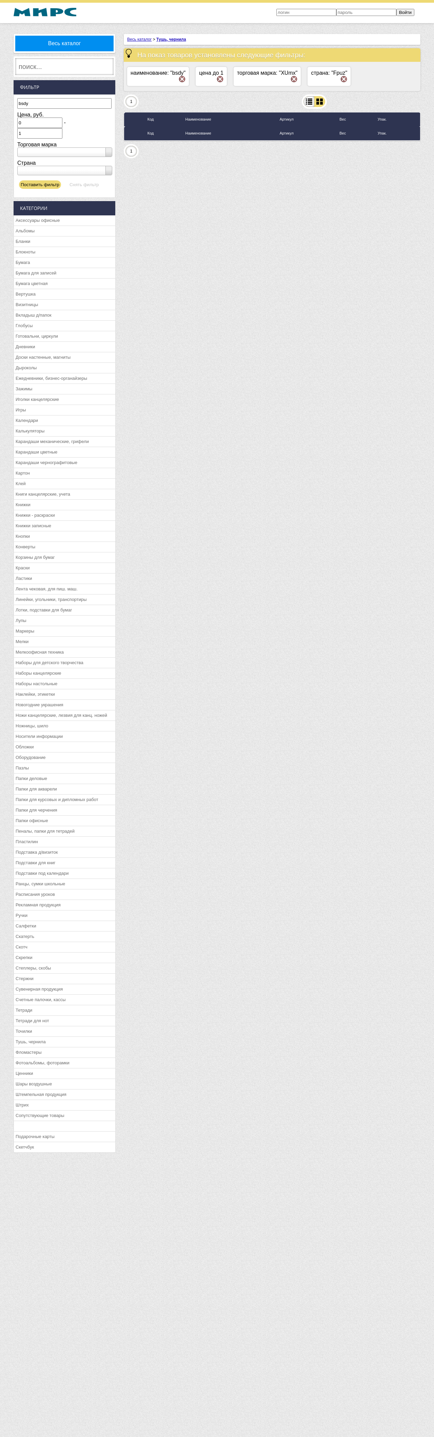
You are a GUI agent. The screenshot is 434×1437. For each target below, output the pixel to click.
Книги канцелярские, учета (43, 494)
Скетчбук (25, 1147)
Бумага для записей (36, 273)
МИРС (45, 12)
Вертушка (26, 294)
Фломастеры (29, 1052)
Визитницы (27, 304)
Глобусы (24, 325)
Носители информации (39, 736)
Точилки (24, 1031)
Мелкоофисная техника (40, 652)
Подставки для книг (36, 862)
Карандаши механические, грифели (52, 441)
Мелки (22, 641)
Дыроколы (26, 367)
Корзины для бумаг (35, 557)
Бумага (23, 262)
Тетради (24, 1010)
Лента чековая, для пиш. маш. (47, 588)
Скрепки (24, 957)
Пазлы (22, 767)
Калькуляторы (30, 430)
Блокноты (25, 251)
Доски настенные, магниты (43, 357)
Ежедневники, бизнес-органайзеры (51, 378)
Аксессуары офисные (38, 220)
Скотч (21, 947)
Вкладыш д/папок (34, 315)
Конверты (25, 546)
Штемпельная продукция (41, 1094)
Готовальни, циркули (37, 336)
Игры (21, 409)
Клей (21, 483)
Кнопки (23, 536)
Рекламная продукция (38, 904)
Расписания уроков (35, 894)
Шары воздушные (34, 1083)
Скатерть (25, 936)
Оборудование (30, 757)
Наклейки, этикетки (35, 694)
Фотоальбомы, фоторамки (43, 1062)
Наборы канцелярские (38, 673)
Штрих (22, 1104)
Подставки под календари (42, 873)
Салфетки (26, 925)
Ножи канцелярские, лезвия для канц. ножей (61, 715)
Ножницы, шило (32, 725)
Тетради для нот (32, 1020)
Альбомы (25, 230)
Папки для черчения (36, 810)
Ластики (24, 578)
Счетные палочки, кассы (41, 999)
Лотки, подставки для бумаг (44, 610)
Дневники (25, 346)
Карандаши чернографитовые (46, 462)
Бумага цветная (31, 283)
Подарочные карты (35, 1136)
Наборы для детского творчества (49, 662)
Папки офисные (32, 820)
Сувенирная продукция (39, 989)
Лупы (21, 620)
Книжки (23, 504)
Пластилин (27, 841)
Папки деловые (31, 778)
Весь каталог (64, 43)
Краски (22, 567)
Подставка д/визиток (37, 852)
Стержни (25, 978)
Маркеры (25, 631)
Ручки (21, 915)
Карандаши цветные (36, 452)
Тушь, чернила (31, 1041)
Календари (27, 420)
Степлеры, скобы (33, 968)
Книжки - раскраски (35, 515)
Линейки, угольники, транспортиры (51, 599)
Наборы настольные (36, 683)
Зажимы (24, 388)
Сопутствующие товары (40, 1115)
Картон (23, 473)
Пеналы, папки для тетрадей (45, 831)
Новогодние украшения (39, 704)
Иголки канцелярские (37, 399)
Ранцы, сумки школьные (40, 883)
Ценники (24, 1073)
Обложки (25, 746)
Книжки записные (33, 525)
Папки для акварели (36, 789)
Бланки (23, 241)
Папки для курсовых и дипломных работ (57, 799)
